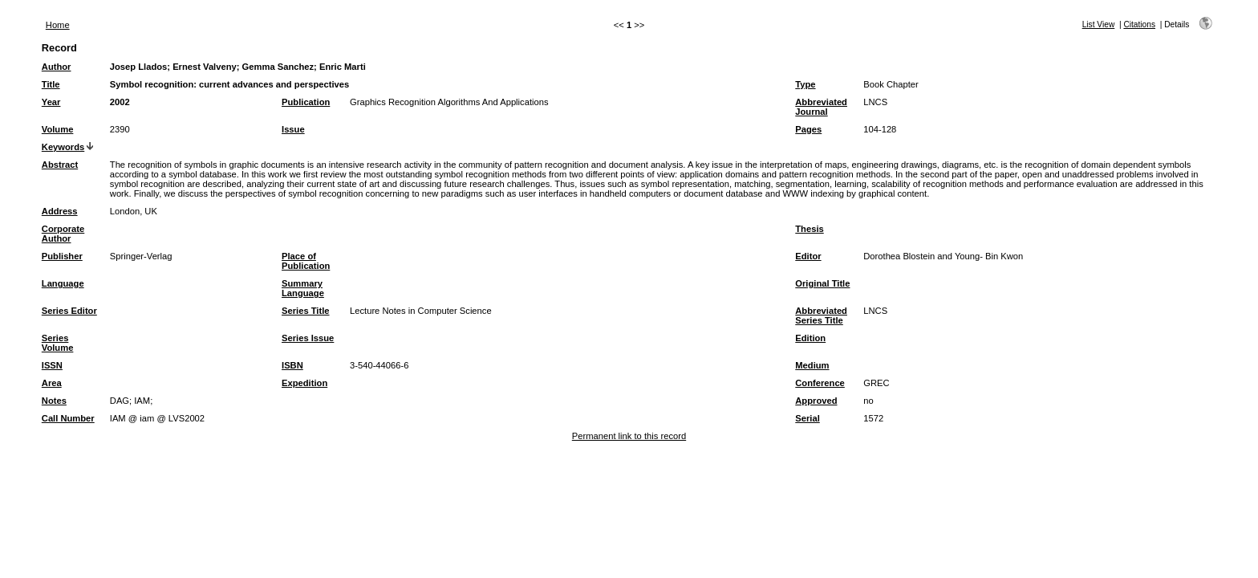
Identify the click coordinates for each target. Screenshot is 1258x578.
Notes (54, 400)
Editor (808, 256)
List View (1098, 24)
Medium (812, 365)
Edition (810, 338)
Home (58, 25)
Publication (306, 102)
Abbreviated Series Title (821, 315)
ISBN (292, 365)
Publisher (62, 256)
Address (60, 211)
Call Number (68, 418)
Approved (816, 400)
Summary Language (303, 288)
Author (56, 66)
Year (51, 102)
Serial (807, 418)
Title (51, 84)
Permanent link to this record (629, 436)
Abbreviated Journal (821, 106)
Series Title (306, 310)
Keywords (63, 147)
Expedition (304, 383)
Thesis (809, 229)
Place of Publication (306, 261)
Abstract (60, 164)
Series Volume (58, 342)
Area (52, 383)
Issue (293, 129)
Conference (820, 383)
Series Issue (308, 338)
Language (63, 283)
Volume (58, 129)
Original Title (822, 283)
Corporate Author (63, 233)
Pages (808, 129)
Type (805, 84)
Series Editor (69, 310)
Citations (1139, 24)
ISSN (52, 365)
